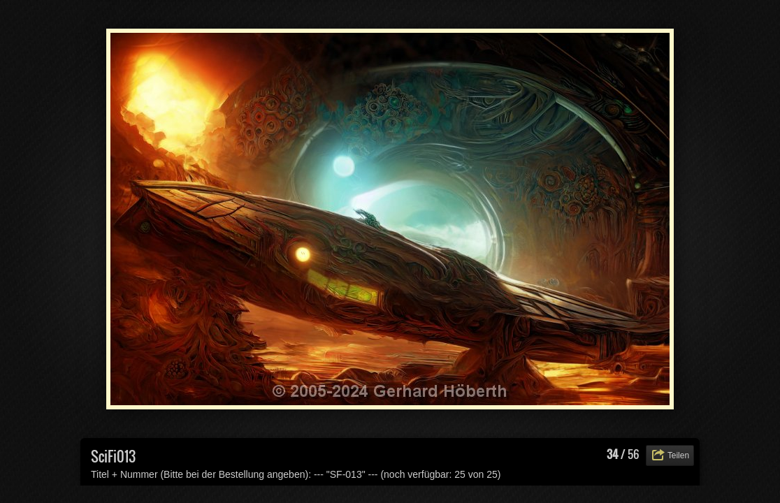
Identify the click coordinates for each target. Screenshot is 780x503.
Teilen (678, 455)
